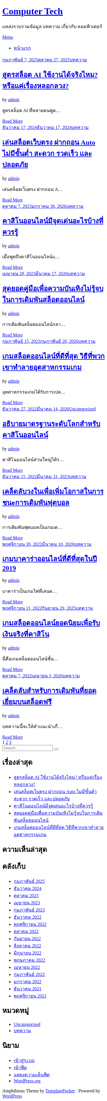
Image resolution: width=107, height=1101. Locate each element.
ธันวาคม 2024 (27, 888)
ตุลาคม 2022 (26, 931)
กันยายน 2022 (27, 938)
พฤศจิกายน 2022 (30, 924)
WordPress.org (27, 1080)
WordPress (12, 1096)
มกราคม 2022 (27, 981)
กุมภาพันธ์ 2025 (29, 881)
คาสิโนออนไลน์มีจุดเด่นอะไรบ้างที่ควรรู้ (53, 805)
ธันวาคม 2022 (27, 917)
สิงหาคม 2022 (27, 945)
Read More (12, 121)
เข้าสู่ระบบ (24, 1060)
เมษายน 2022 (27, 967)
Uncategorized (82, 408)
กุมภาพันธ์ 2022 (29, 974)
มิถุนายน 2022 (27, 953)
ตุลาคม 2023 (26, 895)
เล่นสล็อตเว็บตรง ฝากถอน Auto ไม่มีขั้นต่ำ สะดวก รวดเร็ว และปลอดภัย (48, 154)
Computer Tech (32, 11)
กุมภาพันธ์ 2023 (29, 910)
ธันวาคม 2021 (27, 988)
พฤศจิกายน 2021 (30, 996)
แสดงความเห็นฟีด (32, 1074)
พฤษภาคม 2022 (29, 960)
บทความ (78, 59)
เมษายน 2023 (27, 902)
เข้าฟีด (20, 1067)
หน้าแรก (22, 48)
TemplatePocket (60, 1090)
